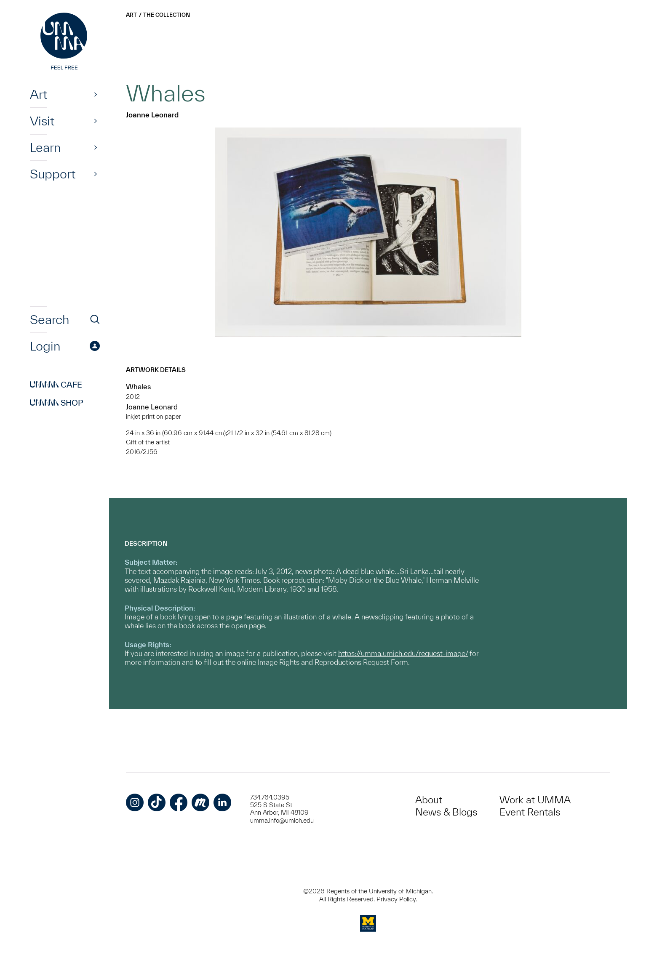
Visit (42, 121)
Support (52, 174)
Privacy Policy (396, 899)
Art (38, 94)
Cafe (56, 384)
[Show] (95, 94)
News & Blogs (446, 812)
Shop (56, 402)
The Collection (166, 15)
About (428, 799)
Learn (45, 147)
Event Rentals (529, 812)
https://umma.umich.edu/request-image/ (403, 653)
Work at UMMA (535, 799)
